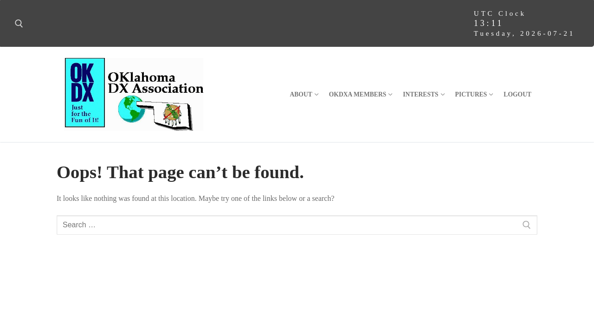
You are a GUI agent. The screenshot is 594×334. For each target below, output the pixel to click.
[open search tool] (19, 23)
